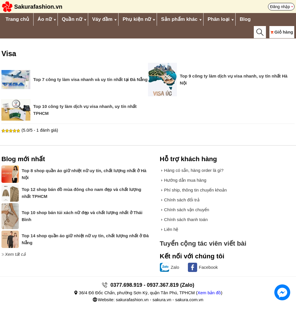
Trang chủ (17, 19)
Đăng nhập (280, 6)
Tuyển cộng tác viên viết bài (203, 243)
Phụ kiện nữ (137, 19)
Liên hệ (171, 229)
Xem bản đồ (209, 292)
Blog (245, 19)
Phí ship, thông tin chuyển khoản (195, 189)
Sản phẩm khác (179, 19)
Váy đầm (102, 19)
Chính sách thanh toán (186, 219)
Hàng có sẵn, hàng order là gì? (194, 170)
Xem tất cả (15, 254)
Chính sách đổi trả (181, 199)
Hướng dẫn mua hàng (185, 180)
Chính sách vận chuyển (186, 209)
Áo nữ (45, 19)
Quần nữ (72, 19)
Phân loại (219, 19)
